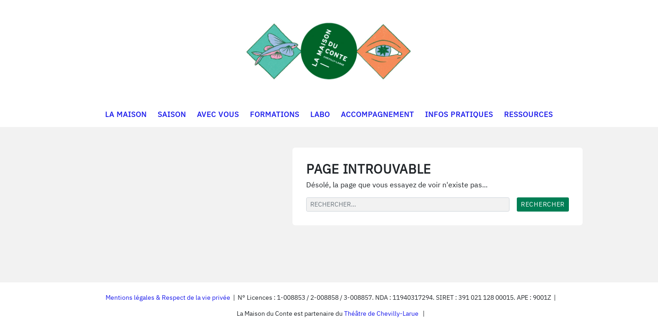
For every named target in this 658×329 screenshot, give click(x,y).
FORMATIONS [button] (274, 114)
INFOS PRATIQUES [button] (459, 114)
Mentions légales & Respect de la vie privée (168, 297)
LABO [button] (320, 114)
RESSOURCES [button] (528, 114)
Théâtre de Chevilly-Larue (381, 313)
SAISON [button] (172, 114)
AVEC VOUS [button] (218, 114)
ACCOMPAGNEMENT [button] (377, 114)
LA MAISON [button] (126, 114)
